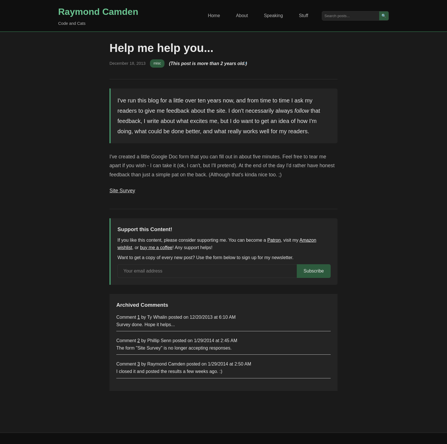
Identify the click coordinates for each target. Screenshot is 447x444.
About (242, 15)
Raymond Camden (98, 12)
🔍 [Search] (383, 16)
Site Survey (122, 190)
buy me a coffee (156, 247)
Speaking (273, 15)
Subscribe (314, 271)
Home (214, 15)
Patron (274, 240)
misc (157, 63)
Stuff (303, 15)
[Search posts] (350, 15)
